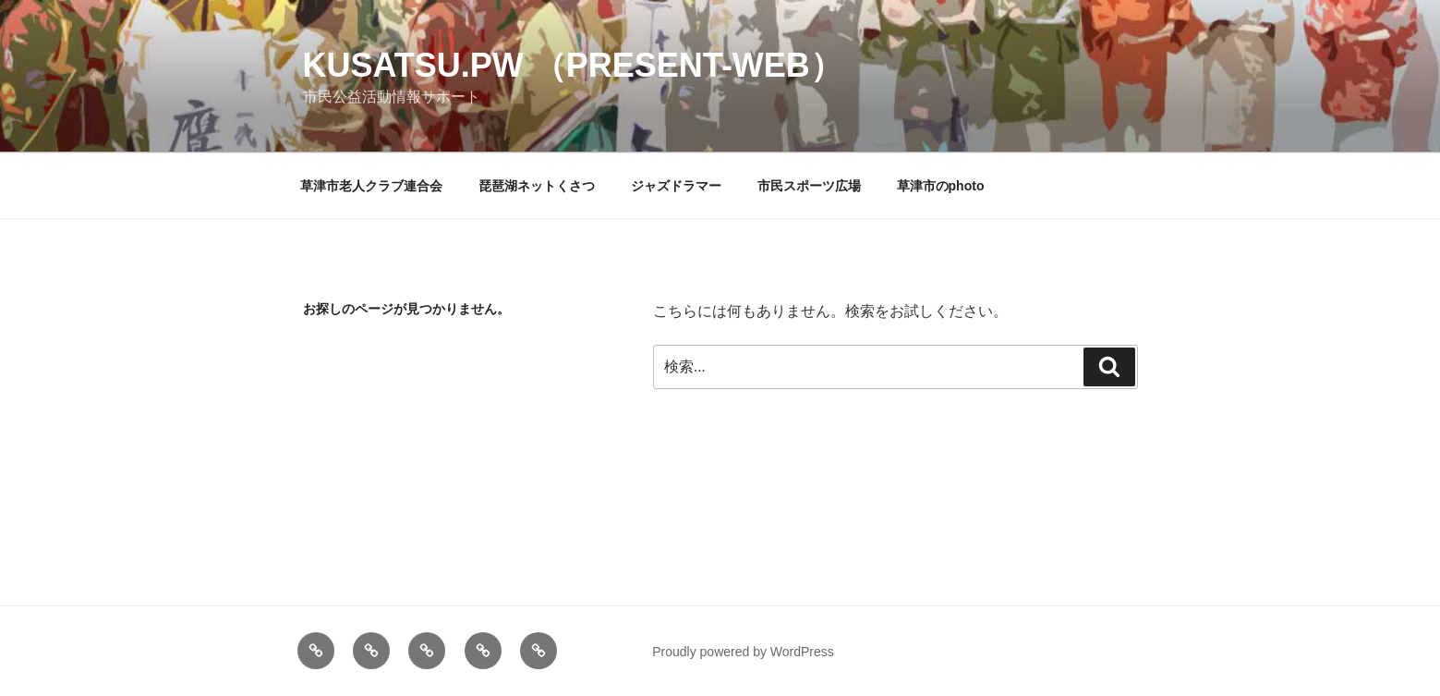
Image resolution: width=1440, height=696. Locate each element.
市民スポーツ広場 (809, 185)
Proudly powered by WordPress (743, 651)
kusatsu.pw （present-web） (573, 65)
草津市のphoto (941, 185)
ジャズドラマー (676, 185)
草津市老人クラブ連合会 (371, 185)
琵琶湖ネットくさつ (536, 185)
